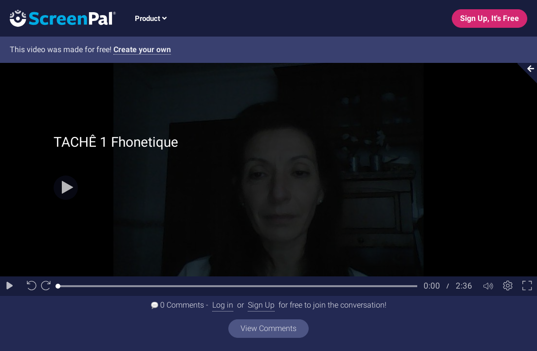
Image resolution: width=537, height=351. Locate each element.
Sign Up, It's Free (489, 18)
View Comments (268, 328)
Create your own (142, 49)
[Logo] (58, 17)
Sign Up (261, 305)
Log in (222, 305)
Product (151, 18)
